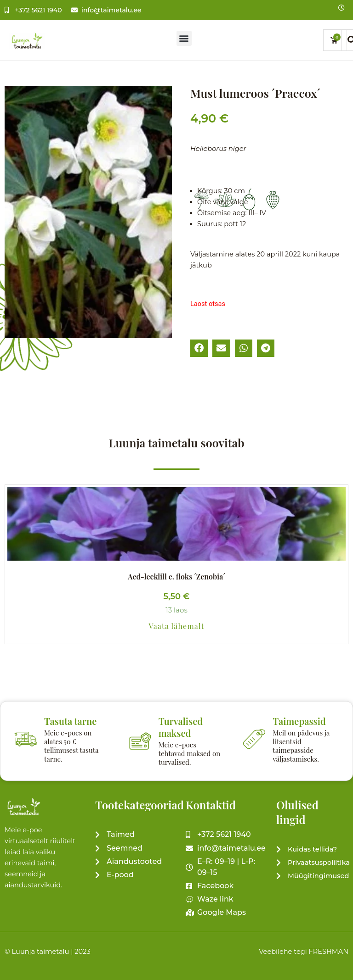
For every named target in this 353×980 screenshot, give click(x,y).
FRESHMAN (328, 951)
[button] (184, 38)
